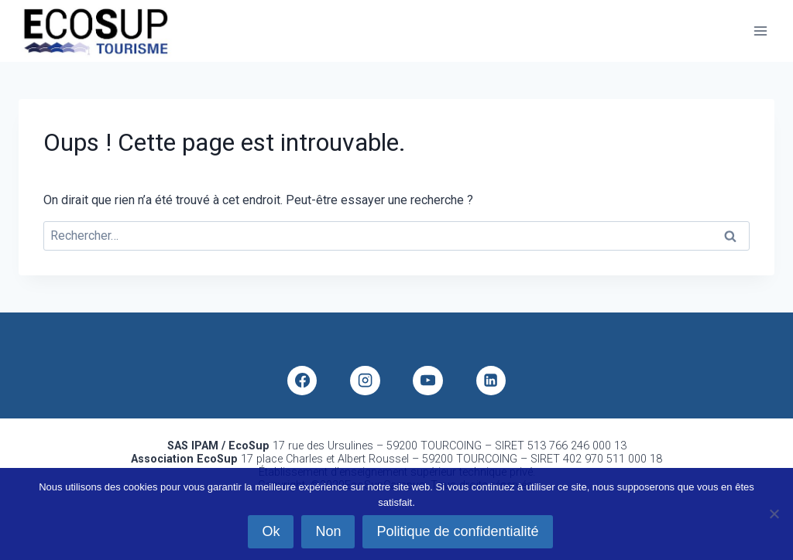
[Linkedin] (491, 380)
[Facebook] (302, 380)
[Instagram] (364, 380)
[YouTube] (427, 380)
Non (328, 531)
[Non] (773, 513)
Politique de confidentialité (457, 531)
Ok (271, 531)
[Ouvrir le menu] (760, 31)
